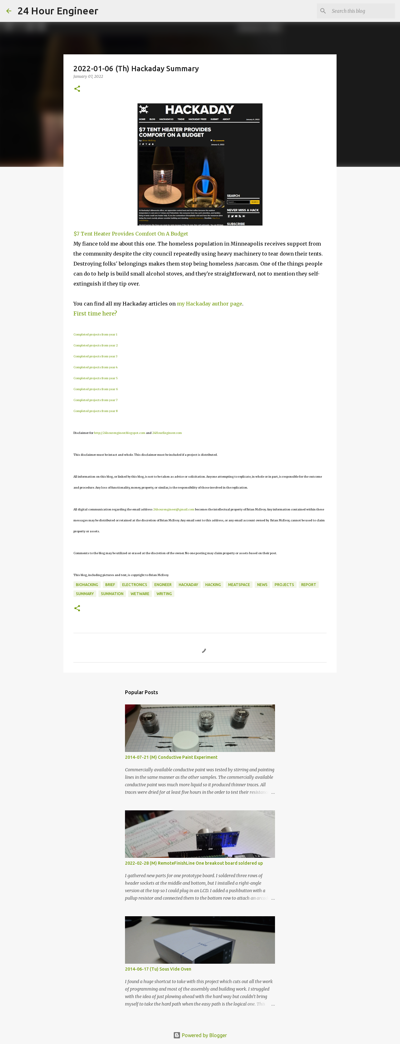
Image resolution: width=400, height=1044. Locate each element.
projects (284, 585)
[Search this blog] (362, 10)
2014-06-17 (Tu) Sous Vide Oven (158, 969)
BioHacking (87, 585)
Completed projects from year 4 (95, 367)
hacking (213, 585)
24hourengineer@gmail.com (173, 509)
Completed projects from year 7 (95, 400)
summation (112, 594)
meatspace (239, 585)
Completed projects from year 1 (95, 334)
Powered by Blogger (200, 1035)
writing (164, 594)
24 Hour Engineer (58, 10)
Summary (85, 594)
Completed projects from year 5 (95, 378)
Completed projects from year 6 (95, 389)
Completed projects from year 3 (95, 356)
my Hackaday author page (209, 304)
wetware (140, 594)
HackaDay (188, 585)
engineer (163, 585)
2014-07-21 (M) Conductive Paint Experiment (171, 757)
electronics (134, 585)
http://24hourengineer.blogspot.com (119, 433)
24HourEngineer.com (167, 433)
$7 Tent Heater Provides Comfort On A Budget (130, 234)
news (262, 585)
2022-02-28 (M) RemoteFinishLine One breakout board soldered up (194, 863)
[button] (77, 89)
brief (110, 585)
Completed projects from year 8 (95, 411)
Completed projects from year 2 (95, 345)
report (308, 585)
